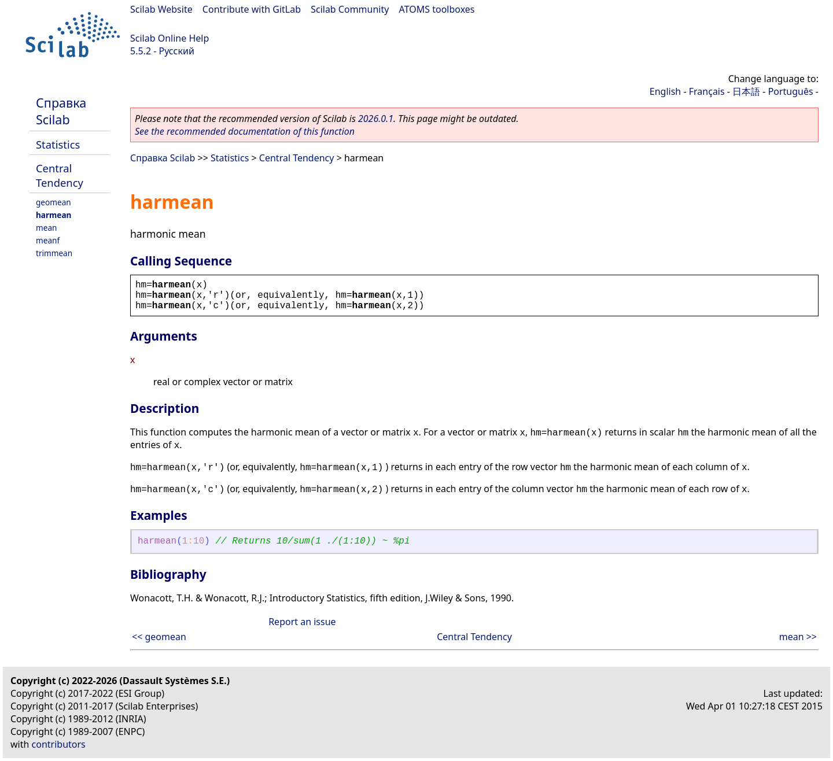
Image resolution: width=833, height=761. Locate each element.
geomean (53, 202)
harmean (53, 214)
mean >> (798, 636)
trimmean (54, 252)
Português (790, 91)
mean (46, 227)
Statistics (58, 144)
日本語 (746, 91)
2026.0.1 (375, 118)
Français (707, 91)
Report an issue (302, 621)
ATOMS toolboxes (437, 9)
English (665, 91)
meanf (48, 240)
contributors (59, 744)
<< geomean (159, 636)
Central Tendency (59, 175)
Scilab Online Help (169, 38)
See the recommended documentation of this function (245, 131)
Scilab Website (161, 9)
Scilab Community (350, 9)
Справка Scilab (61, 111)
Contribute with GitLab (251, 9)
